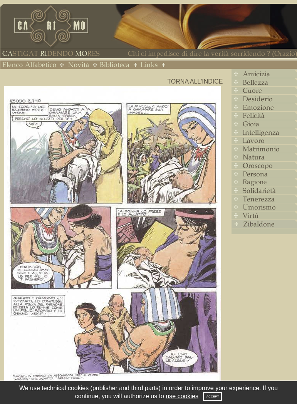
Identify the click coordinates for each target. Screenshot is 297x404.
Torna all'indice (195, 81)
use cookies (182, 396)
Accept (212, 396)
